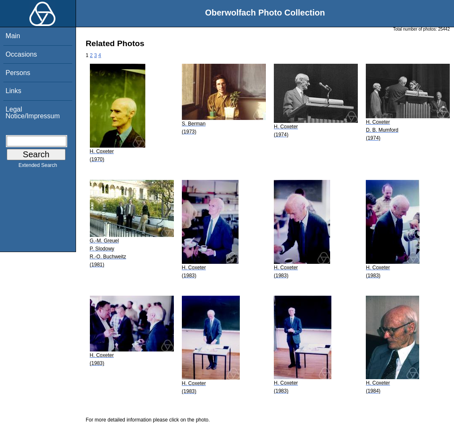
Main (12, 35)
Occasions (21, 54)
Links (13, 90)
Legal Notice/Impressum (32, 113)
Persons (17, 72)
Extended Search (37, 166)
